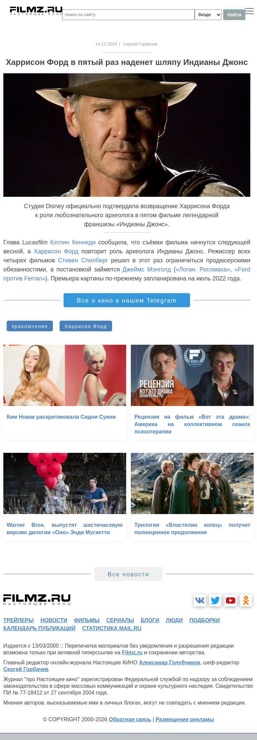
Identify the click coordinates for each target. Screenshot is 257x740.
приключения (30, 326)
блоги (150, 620)
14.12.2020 (106, 44)
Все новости (129, 574)
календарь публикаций (39, 628)
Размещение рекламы (185, 719)
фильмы (86, 620)
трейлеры (18, 620)
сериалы (120, 620)
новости (53, 620)
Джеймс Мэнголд (146, 269)
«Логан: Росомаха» (203, 269)
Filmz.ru (132, 652)
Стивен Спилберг (83, 260)
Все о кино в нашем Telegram (127, 300)
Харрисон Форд (56, 251)
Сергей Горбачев (25, 669)
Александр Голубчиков (169, 662)
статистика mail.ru (112, 628)
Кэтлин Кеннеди (73, 242)
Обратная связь (130, 719)
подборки (204, 620)
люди (174, 620)
